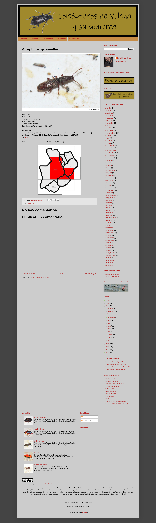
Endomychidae (110, 170)
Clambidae (108, 140)
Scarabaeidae (109, 240)
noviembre (111, 311)
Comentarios (86, 421)
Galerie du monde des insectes (115, 401)
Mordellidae (109, 215)
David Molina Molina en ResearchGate (116, 72)
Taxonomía (61, 39)
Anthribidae (109, 113)
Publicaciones (47, 39)
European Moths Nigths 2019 (114, 362)
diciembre (111, 308)
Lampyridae (109, 198)
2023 (108, 344)
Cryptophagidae (110, 150)
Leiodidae (108, 203)
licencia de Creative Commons (48, 484)
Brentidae (108, 120)
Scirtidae (108, 243)
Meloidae (108, 208)
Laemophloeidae (110, 195)
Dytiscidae (108, 163)
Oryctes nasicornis (40, 417)
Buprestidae (109, 123)
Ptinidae (108, 235)
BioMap (107, 399)
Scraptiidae (109, 245)
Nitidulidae (108, 223)
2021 (108, 350)
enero (110, 340)
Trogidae (108, 258)
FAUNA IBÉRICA (111, 379)
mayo (110, 329)
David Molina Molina (124, 58)
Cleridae (108, 143)
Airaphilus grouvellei (113, 314)
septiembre (111, 317)
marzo (110, 334)
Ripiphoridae (109, 238)
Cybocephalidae (110, 155)
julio (109, 323)
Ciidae (107, 138)
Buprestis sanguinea (40, 453)
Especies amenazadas (111, 274)
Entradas (85, 417)
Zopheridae (109, 265)
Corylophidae (109, 148)
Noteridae (108, 225)
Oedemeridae (109, 228)
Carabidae (108, 128)
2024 (108, 306)
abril (109, 332)
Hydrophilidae (109, 190)
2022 (108, 347)
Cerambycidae (110, 130)
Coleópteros (74, 39)
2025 (108, 303)
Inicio (61, 274)
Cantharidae (109, 125)
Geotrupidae (109, 180)
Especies (34, 39)
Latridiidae (108, 200)
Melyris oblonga (39, 429)
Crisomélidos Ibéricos (112, 386)
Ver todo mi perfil (120, 61)
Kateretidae (109, 193)
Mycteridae (109, 220)
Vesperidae (109, 262)
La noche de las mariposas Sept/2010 (117, 367)
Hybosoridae (109, 188)
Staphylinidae (109, 253)
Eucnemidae (109, 178)
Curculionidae (109, 153)
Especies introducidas (111, 276)
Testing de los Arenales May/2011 (116, 364)
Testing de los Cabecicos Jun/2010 (116, 369)
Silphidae (108, 248)
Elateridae (108, 165)
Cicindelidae (109, 135)
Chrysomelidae (110, 133)
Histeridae (108, 185)
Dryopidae (108, 160)
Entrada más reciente (29, 274)
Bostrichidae (109, 118)
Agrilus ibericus (39, 441)
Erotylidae (108, 173)
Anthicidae (108, 110)
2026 (108, 300)
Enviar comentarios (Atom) (40, 277)
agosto (110, 320)
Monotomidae (109, 213)
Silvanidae (31, 203)
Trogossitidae (109, 260)
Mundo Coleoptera (111, 391)
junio (109, 326)
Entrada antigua (90, 274)
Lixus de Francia (110, 394)
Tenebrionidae (110, 255)
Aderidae (108, 108)
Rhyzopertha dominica (41, 465)
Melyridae (108, 210)
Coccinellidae (109, 145)
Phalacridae (109, 230)
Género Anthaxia (110, 388)
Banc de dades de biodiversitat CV (116, 403)
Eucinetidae (109, 175)
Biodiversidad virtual (111, 381)
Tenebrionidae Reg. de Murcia (115, 383)
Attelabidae (109, 115)
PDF (26, 137)
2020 (108, 352)
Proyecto (23, 39)
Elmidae (108, 168)
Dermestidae (109, 158)
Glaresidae (108, 183)
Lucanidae (108, 205)
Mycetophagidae (110, 218)
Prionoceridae (109, 233)
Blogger (84, 512)
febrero (110, 337)
